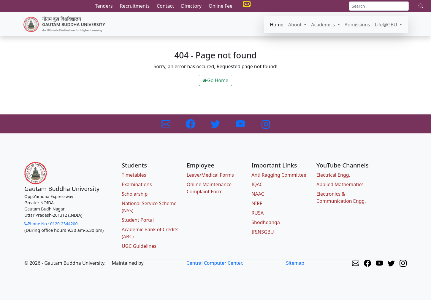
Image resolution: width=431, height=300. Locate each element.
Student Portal (138, 220)
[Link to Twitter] (216, 123)
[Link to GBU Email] (166, 123)
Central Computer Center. (214, 263)
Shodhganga (265, 222)
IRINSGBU (262, 232)
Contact (165, 6)
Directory (191, 6)
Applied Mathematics (340, 184)
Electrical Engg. (333, 175)
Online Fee (220, 6)
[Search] (379, 6)
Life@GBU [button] (386, 24)
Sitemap (295, 263)
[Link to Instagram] (265, 123)
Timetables (134, 175)
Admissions (357, 24)
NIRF (256, 203)
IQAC (257, 184)
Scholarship (135, 194)
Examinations (137, 184)
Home (276, 24)
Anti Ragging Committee (278, 175)
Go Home (215, 80)
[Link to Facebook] (191, 123)
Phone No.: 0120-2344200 (51, 223)
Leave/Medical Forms (210, 175)
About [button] (295, 24)
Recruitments (135, 6)
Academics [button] (323, 24)
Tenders (104, 6)
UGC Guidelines (139, 246)
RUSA (257, 213)
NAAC (257, 194)
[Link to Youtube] (241, 123)
